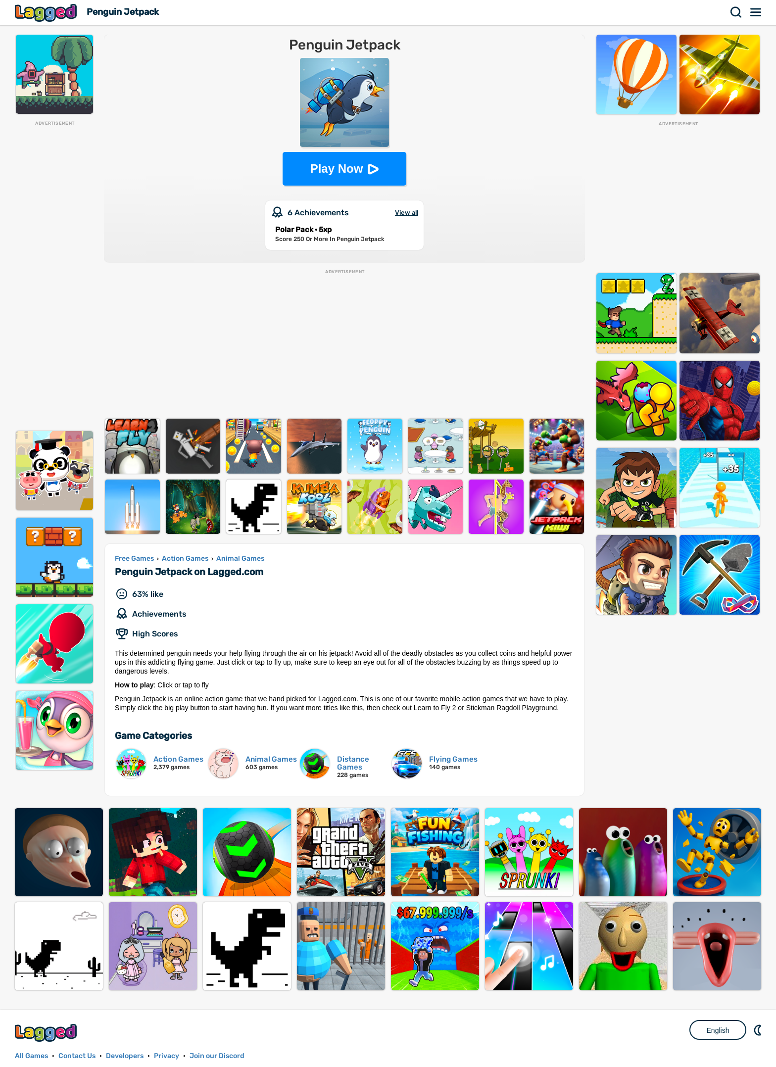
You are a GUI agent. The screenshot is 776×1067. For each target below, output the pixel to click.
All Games (31, 1056)
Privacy (166, 1056)
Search (736, 12)
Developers (125, 1056)
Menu (756, 12)
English (718, 1030)
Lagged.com (47, 1032)
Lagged (47, 12)
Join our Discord (217, 1056)
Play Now (336, 168)
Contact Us (77, 1056)
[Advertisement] (54, 275)
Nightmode (759, 1030)
